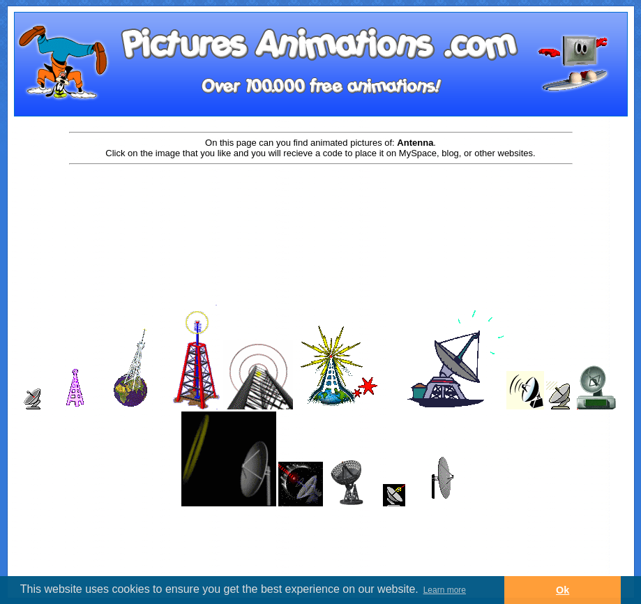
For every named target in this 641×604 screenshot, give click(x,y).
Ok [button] (562, 590)
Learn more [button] (444, 590)
